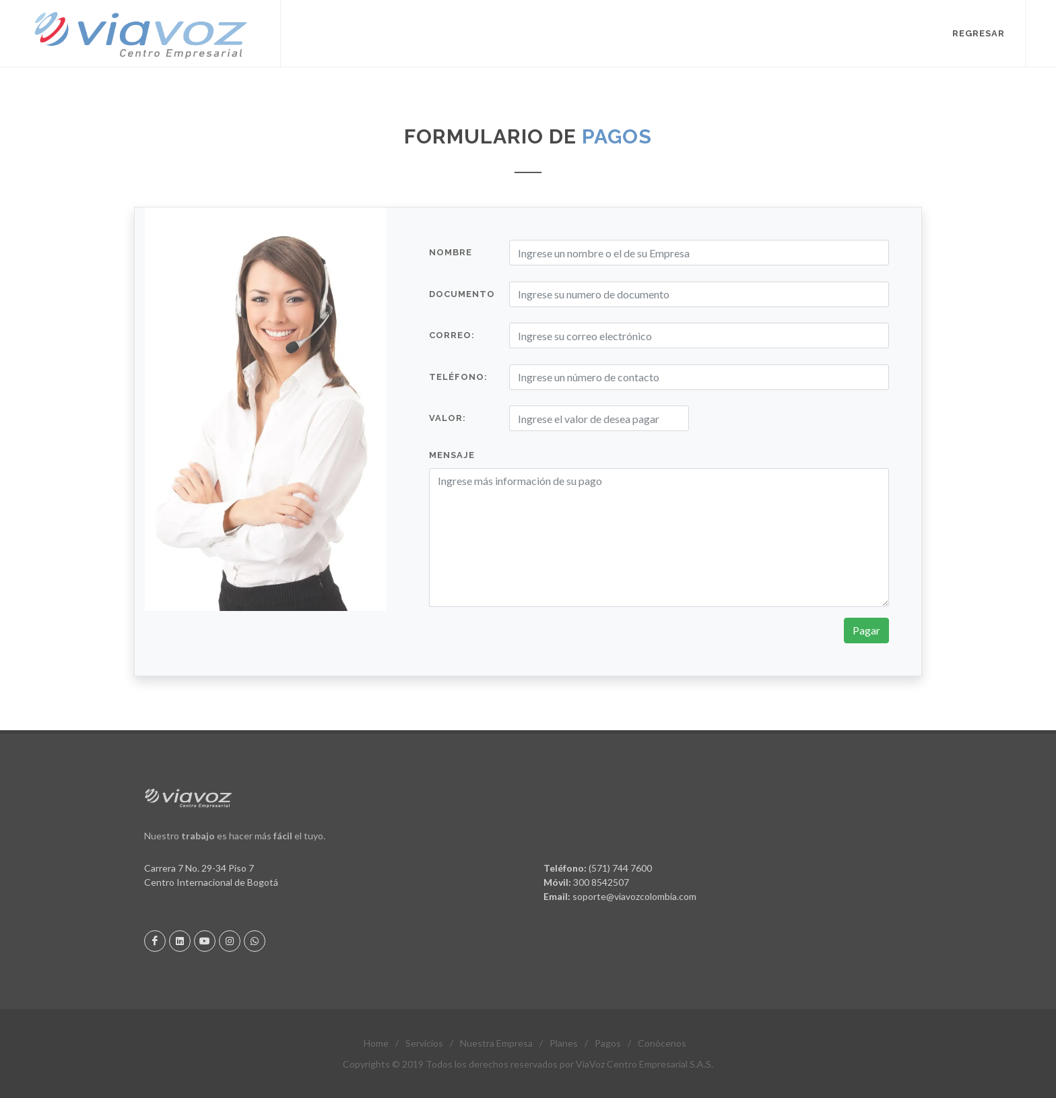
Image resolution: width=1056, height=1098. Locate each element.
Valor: (447, 418)
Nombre (450, 252)
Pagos (608, 1043)
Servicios (424, 1043)
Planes (564, 1043)
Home (376, 1043)
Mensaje (452, 455)
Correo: (452, 335)
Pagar (866, 630)
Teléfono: (458, 377)
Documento (462, 294)
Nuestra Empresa (496, 1043)
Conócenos (662, 1043)
